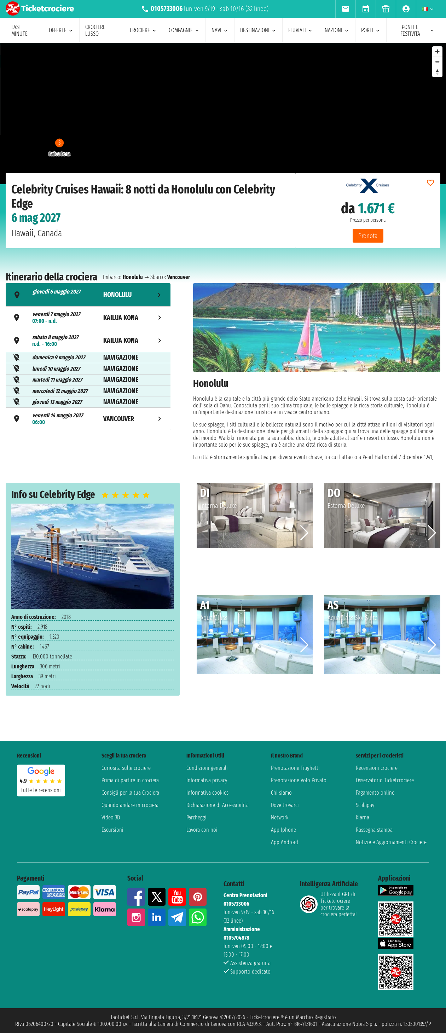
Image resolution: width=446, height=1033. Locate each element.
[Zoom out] (437, 62)
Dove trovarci (285, 805)
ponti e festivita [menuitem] (417, 30)
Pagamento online (375, 792)
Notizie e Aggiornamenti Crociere (391, 842)
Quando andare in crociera (130, 805)
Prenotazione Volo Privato (298, 780)
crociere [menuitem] (143, 30)
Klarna (362, 817)
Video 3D (111, 817)
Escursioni (112, 829)
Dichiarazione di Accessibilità (217, 805)
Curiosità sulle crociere (126, 768)
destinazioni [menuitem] (258, 30)
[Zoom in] (437, 51)
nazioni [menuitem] (337, 30)
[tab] (88, 294)
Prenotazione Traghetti (295, 768)
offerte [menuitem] (61, 30)
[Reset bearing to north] (437, 72)
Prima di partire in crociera (130, 780)
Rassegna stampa (374, 829)
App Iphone (283, 829)
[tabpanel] (316, 371)
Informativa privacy (206, 780)
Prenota (368, 236)
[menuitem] (345, 9)
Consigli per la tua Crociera (130, 792)
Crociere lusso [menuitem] (95, 30)
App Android (284, 842)
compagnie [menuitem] (184, 30)
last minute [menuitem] (19, 30)
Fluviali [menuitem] (300, 30)
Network (280, 817)
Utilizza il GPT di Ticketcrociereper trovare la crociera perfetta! (328, 904)
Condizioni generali (207, 768)
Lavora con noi (202, 829)
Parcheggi (196, 817)
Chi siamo (281, 792)
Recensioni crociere (377, 768)
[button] (304, 533)
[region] (223, 113)
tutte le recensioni (41, 790)
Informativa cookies (207, 792)
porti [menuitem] (371, 30)
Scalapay (365, 805)
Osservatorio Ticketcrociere (385, 780)
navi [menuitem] (220, 30)
